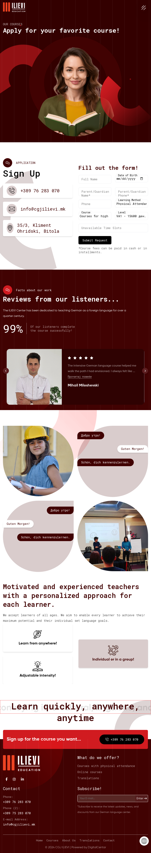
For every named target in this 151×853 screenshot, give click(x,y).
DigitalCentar (97, 847)
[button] (6, 371)
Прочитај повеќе (80, 394)
